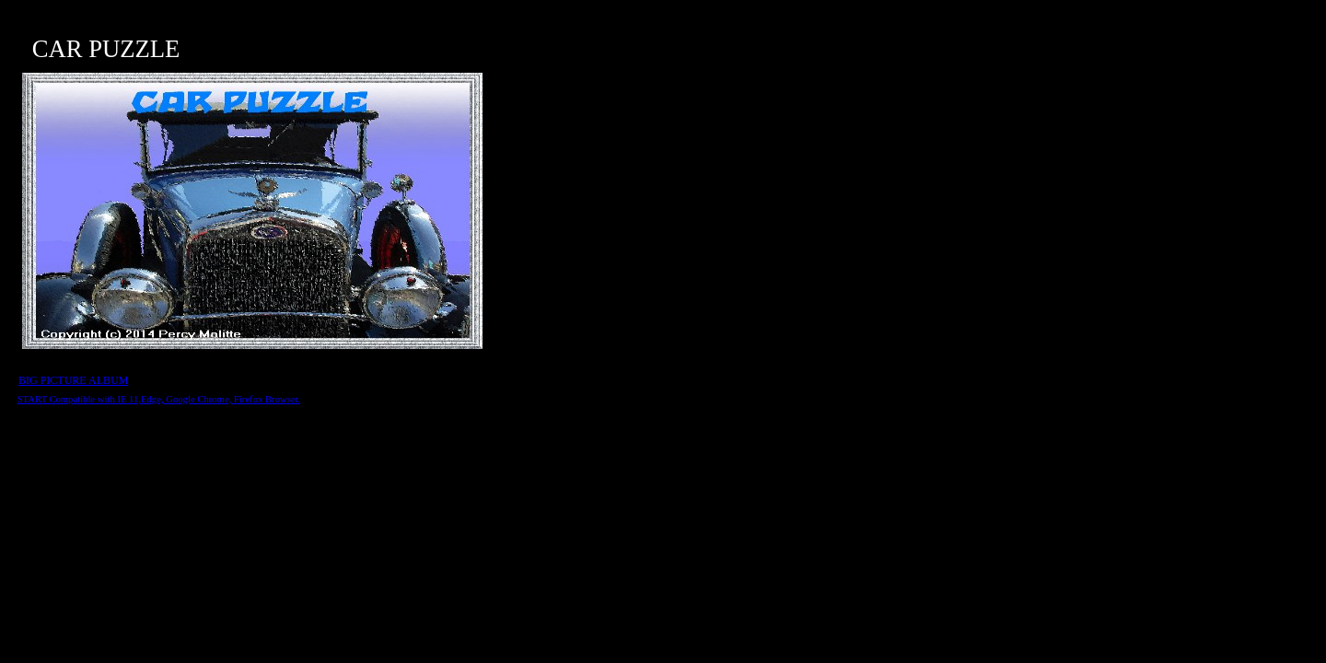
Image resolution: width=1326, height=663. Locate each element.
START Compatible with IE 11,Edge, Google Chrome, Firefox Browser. (159, 399)
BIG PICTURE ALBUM (73, 380)
